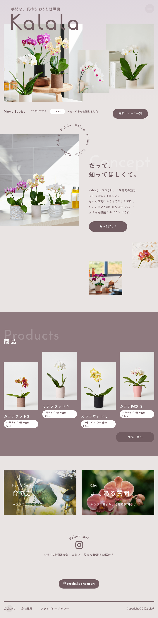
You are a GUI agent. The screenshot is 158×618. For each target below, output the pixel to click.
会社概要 (26, 608)
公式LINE (9, 608)
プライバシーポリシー (55, 608)
